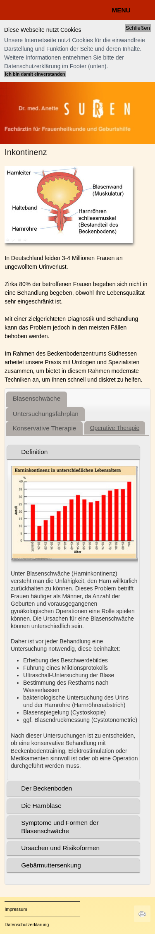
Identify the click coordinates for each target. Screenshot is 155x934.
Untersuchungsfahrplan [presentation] (46, 413)
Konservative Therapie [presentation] (44, 428)
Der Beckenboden (46, 788)
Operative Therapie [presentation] (115, 428)
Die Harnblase (41, 805)
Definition (34, 451)
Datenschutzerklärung (27, 924)
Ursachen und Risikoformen (60, 847)
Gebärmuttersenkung (51, 865)
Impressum (16, 909)
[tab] (36, 399)
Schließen (138, 28)
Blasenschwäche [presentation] (37, 398)
